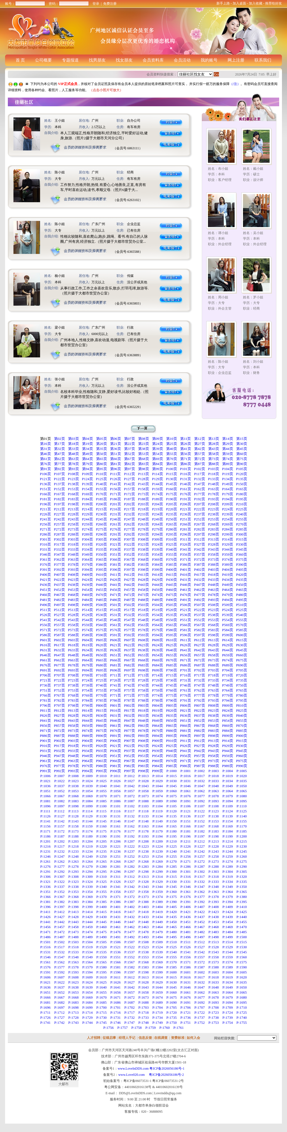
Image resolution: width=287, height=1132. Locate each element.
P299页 (227, 534)
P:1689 (157, 1002)
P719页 (227, 675)
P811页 (45, 710)
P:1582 (129, 967)
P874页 (87, 730)
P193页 (213, 499)
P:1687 (129, 1002)
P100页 (171, 469)
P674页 (227, 660)
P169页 (87, 494)
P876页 (115, 730)
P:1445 (101, 922)
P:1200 (242, 836)
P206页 (185, 504)
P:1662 (200, 992)
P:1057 (129, 791)
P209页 (227, 504)
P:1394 (228, 902)
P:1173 (73, 831)
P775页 (171, 695)
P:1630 (171, 982)
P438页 (73, 584)
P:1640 (101, 987)
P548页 (143, 620)
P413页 (143, 574)
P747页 (199, 685)
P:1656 (115, 992)
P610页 (171, 640)
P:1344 (157, 887)
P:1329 (157, 881)
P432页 (199, 579)
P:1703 (143, 1007)
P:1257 (200, 856)
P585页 (241, 630)
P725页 (101, 680)
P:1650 (242, 987)
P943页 (213, 751)
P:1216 (45, 846)
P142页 (129, 484)
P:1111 (45, 811)
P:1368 (73, 897)
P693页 (73, 670)
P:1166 (185, 826)
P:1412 (59, 912)
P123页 (73, 479)
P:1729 (87, 1017)
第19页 (87, 444)
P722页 (59, 680)
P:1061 (185, 791)
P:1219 (87, 846)
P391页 (45, 569)
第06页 (115, 439)
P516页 (115, 610)
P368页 (143, 559)
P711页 (115, 675)
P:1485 (242, 932)
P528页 (73, 615)
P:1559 (228, 957)
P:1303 (214, 871)
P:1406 (185, 907)
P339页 (157, 549)
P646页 (45, 655)
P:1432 (129, 917)
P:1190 (101, 836)
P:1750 (171, 1022)
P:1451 (185, 922)
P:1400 (101, 907)
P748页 (213, 685)
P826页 (45, 715)
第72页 (199, 459)
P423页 (73, 579)
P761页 (185, 690)
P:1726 (45, 1017)
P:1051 (45, 791)
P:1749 (157, 1022)
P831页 (115, 715)
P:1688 (143, 1002)
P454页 (87, 590)
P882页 (199, 730)
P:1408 (214, 907)
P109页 (87, 474)
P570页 (241, 625)
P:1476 (115, 932)
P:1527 (200, 947)
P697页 (129, 670)
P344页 (227, 549)
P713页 (143, 675)
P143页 (143, 484)
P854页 (227, 720)
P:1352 (59, 892)
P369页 (157, 559)
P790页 (171, 700)
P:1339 (87, 887)
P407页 (59, 574)
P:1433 (143, 917)
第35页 (101, 449)
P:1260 (242, 856)
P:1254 (157, 856)
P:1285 (171, 866)
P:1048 (214, 786)
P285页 (241, 529)
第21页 (115, 444)
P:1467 (200, 927)
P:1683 (73, 1002)
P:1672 (129, 997)
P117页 (199, 474)
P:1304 (228, 871)
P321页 (115, 544)
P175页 (171, 494)
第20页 (101, 444)
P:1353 (73, 892)
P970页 (171, 761)
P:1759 (150, 1027)
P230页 (101, 514)
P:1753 (214, 1022)
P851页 (185, 720)
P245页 (101, 519)
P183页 (73, 499)
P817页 (129, 710)
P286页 (45, 534)
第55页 (171, 454)
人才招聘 (93, 1038)
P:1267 (129, 861)
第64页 (87, 459)
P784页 (87, 700)
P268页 (213, 524)
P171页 (115, 494)
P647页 (59, 655)
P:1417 (129, 912)
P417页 (199, 574)
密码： (69, 4)
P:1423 (214, 912)
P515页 (101, 610)
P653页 (143, 655)
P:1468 (214, 927)
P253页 (213, 519)
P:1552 (129, 957)
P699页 (157, 670)
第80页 (101, 464)
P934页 (87, 751)
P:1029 (157, 781)
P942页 (199, 751)
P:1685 (101, 1002)
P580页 (171, 630)
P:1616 (185, 977)
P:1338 (73, 887)
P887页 (59, 736)
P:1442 (59, 922)
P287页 (59, 534)
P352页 (129, 554)
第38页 (143, 449)
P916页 (45, 746)
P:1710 (242, 1007)
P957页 (199, 756)
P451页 (45, 590)
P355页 (171, 554)
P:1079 (228, 796)
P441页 (115, 584)
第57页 (199, 454)
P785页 (101, 700)
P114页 (157, 474)
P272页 (59, 529)
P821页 (185, 710)
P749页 (227, 685)
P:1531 (45, 952)
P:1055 (101, 791)
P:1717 (129, 1012)
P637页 (129, 650)
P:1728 (73, 1017)
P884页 (227, 730)
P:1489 (87, 937)
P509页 (227, 605)
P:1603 (214, 972)
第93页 (73, 469)
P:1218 (73, 846)
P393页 (73, 569)
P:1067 (59, 796)
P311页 (185, 539)
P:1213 (214, 841)
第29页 (227, 444)
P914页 (227, 741)
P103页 (213, 469)
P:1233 (73, 851)
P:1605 (242, 972)
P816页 (115, 710)
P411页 (115, 574)
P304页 (87, 539)
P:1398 (73, 907)
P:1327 (129, 881)
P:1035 (242, 781)
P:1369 (87, 897)
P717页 (199, 675)
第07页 (129, 439)
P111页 (115, 474)
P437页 (59, 584)
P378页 (73, 564)
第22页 (129, 444)
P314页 (227, 539)
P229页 (87, 514)
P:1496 (185, 937)
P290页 (101, 534)
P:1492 (129, 937)
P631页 (45, 650)
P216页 (115, 509)
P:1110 (242, 806)
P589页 (87, 635)
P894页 (157, 736)
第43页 (213, 449)
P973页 (213, 761)
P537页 (199, 615)
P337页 (129, 549)
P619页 (87, 645)
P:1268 (143, 861)
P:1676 (185, 997)
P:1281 (115, 866)
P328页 (213, 544)
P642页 (199, 650)
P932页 (59, 751)
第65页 (101, 459)
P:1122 (200, 811)
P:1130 (101, 816)
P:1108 (214, 806)
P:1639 (87, 987)
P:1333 (214, 881)
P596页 (185, 635)
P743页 (143, 685)
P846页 (115, 720)
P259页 (87, 524)
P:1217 (59, 846)
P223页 (213, 509)
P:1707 (200, 1007)
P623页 (143, 645)
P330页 (241, 544)
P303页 (73, 539)
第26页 (185, 444)
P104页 (227, 469)
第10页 (171, 439)
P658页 (213, 655)
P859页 (87, 725)
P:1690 (171, 1002)
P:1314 (157, 876)
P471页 (115, 595)
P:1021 (45, 781)
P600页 (241, 635)
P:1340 (101, 887)
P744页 (157, 685)
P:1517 (59, 947)
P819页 (157, 710)
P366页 (115, 559)
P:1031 (185, 781)
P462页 (199, 590)
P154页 (87, 489)
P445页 (171, 584)
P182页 (59, 499)
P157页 (129, 489)
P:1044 (157, 786)
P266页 (185, 524)
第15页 (241, 439)
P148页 (213, 484)
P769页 (87, 695)
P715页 (171, 675)
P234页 (157, 514)
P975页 (241, 761)
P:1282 (129, 866)
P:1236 (115, 851)
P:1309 (87, 876)
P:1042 (129, 786)
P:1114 (87, 811)
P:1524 (157, 947)
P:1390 (171, 902)
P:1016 (185, 776)
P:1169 (228, 826)
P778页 (213, 695)
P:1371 (115, 897)
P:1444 (87, 922)
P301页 (45, 539)
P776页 (185, 695)
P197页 (59, 504)
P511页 (45, 610)
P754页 (87, 690)
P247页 (129, 519)
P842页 (59, 720)
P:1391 (185, 902)
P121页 (45, 479)
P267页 (199, 524)
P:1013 (143, 776)
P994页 (87, 771)
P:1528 (214, 947)
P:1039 (87, 786)
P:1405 (171, 907)
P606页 (115, 640)
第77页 (59, 464)
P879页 (157, 730)
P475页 (171, 595)
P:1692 (200, 1002)
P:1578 (73, 967)
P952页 (129, 756)
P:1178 (143, 831)
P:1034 (228, 781)
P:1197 (200, 836)
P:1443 (73, 922)
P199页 (87, 504)
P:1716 (115, 1012)
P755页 (101, 690)
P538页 (213, 615)
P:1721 (185, 1012)
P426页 (115, 579)
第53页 (143, 454)
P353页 (143, 554)
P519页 (157, 610)
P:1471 (45, 932)
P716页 (185, 675)
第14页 (227, 439)
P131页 (185, 479)
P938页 (143, 751)
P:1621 (45, 982)
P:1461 (115, 927)
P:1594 (87, 972)
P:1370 (101, 897)
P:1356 (115, 892)
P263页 (143, 524)
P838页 (213, 715)
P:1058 (143, 791)
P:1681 (45, 1002)
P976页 (45, 766)
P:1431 (115, 917)
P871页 (45, 730)
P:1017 (200, 776)
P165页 (241, 489)
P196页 (45, 504)
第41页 (185, 449)
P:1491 (115, 937)
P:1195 (171, 836)
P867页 (199, 725)
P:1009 (87, 776)
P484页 (87, 600)
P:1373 (143, 897)
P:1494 (157, 937)
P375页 (241, 559)
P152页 (59, 489)
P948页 (73, 756)
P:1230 (242, 846)
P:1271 (185, 861)
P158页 (143, 489)
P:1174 (87, 831)
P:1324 (87, 881)
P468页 (73, 595)
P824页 (227, 710)
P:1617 (200, 977)
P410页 (101, 574)
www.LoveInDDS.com (133, 1068)
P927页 (199, 746)
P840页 (241, 715)
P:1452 (200, 922)
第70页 (171, 459)
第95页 (101, 469)
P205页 (171, 504)
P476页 (185, 595)
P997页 (129, 771)
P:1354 (87, 892)
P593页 (143, 635)
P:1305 (242, 871)
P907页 (129, 741)
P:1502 (59, 942)
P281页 (185, 529)
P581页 (185, 630)
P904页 (87, 741)
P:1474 (87, 932)
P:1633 (214, 982)
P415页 (171, 574)
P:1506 (115, 942)
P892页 (129, 736)
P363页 (73, 559)
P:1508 (143, 942)
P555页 (241, 620)
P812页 (59, 710)
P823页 (213, 710)
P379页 (87, 564)
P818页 (143, 710)
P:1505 (101, 942)
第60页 (241, 454)
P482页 (59, 600)
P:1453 (214, 922)
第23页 (143, 444)
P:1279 (87, 866)
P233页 (143, 514)
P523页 (213, 610)
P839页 (227, 715)
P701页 (185, 670)
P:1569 (157, 962)
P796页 (45, 705)
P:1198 (214, 836)
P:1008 (73, 776)
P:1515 (242, 942)
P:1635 (242, 982)
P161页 (185, 489)
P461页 (185, 590)
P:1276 (45, 866)
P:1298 (143, 871)
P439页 (87, 584)
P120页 (241, 474)
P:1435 (171, 917)
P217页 (129, 509)
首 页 (20, 60)
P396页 (115, 569)
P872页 (59, 730)
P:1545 (242, 952)
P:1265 (101, 861)
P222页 (199, 509)
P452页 (59, 590)
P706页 (45, 675)
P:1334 (228, 881)
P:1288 (214, 866)
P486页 (115, 600)
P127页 (129, 479)
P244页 (87, 519)
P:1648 (214, 987)
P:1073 (143, 796)
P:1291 (45, 871)
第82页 (129, 464)
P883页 (213, 730)
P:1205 (101, 841)
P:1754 (228, 1022)
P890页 (101, 736)
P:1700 (101, 1007)
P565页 (171, 625)
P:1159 (87, 826)
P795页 (241, 700)
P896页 (185, 736)
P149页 (227, 484)
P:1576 (45, 967)
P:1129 (87, 816)
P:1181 (185, 831)
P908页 (143, 741)
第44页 (227, 449)
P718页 (213, 675)
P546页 (115, 620)
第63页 (73, 459)
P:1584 (157, 967)
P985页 (171, 766)
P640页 (171, 650)
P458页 (143, 590)
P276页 (115, 529)
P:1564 (87, 962)
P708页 (73, 675)
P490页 (171, 600)
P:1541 (185, 952)
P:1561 (45, 962)
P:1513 (214, 942)
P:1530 (242, 947)
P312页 (199, 539)
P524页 (227, 610)
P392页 (59, 569)
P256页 (45, 524)
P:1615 (171, 977)
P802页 (129, 705)
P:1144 (87, 821)
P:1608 (73, 977)
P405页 (241, 569)
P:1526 (185, 947)
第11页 (185, 439)
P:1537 (129, 952)
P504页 (157, 605)
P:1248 (73, 856)
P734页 (227, 680)
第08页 (143, 439)
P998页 (143, 771)
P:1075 (171, 796)
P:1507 (129, 942)
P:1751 (185, 1022)
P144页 (157, 484)
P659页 (227, 655)
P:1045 (171, 786)
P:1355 (101, 892)
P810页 (241, 705)
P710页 (101, 675)
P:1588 (214, 967)
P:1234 (87, 851)
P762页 (199, 690)
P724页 (87, 680)
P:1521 (115, 947)
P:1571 (185, 962)
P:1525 (171, 947)
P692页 (59, 670)
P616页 (45, 645)
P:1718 (143, 1012)
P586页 (45, 635)
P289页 (87, 534)
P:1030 (171, 781)
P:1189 (87, 836)
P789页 (157, 700)
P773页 (143, 695)
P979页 (87, 766)
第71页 (185, 459)
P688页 (213, 665)
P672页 (199, 660)
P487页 (129, 600)
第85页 (171, 464)
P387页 (199, 564)
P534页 (157, 615)
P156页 (115, 489)
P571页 (45, 630)
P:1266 (115, 861)
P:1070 (101, 796)
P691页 (45, 670)
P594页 (157, 635)
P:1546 (45, 957)
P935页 (101, 751)
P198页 (73, 504)
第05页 (101, 439)
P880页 (171, 730)
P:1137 (200, 816)
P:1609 (87, 977)
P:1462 (129, 927)
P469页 (87, 595)
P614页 (227, 640)
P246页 (115, 519)
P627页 (199, 645)
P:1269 (157, 861)
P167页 (59, 494)
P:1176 (115, 831)
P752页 (59, 690)
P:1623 (73, 982)
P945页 (241, 751)
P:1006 (45, 776)
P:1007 (59, 776)
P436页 (45, 584)
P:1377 (200, 897)
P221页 (185, 509)
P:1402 (129, 907)
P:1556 (185, 957)
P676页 (45, 665)
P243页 (73, 519)
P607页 (129, 640)
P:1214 (228, 841)
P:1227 (200, 846)
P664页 (87, 660)
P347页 (59, 554)
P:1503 (73, 942)
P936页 (115, 751)
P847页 (129, 720)
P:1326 (115, 881)
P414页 (157, 574)
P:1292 (59, 871)
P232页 (129, 514)
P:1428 (73, 917)
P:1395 (242, 902)
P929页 (227, 746)
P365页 (101, 559)
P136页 (45, 484)
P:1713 (73, 1012)
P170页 (101, 494)
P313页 (213, 539)
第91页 (45, 469)
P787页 (129, 700)
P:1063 (214, 791)
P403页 (213, 569)
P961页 (45, 761)
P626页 (185, 645)
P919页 (87, 746)
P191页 (185, 499)
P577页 (129, 630)
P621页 (115, 645)
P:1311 (115, 876)
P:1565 (101, 962)
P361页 (45, 559)
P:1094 (228, 801)
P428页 (143, 579)
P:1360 (171, 892)
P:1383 (73, 902)
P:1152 (200, 821)
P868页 (213, 725)
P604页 (87, 640)
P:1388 (143, 902)
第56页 (185, 454)
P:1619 (228, 977)
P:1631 (185, 982)
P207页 (199, 504)
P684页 (157, 665)
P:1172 (59, 831)
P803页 (143, 705)
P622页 (129, 645)
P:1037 (59, 786)
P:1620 (242, 977)
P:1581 (115, 967)
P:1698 (73, 1007)
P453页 (73, 590)
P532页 (129, 615)
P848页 (143, 720)
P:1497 (200, 937)
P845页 (101, 720)
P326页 (185, 544)
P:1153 (214, 821)
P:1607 (59, 977)
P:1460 (101, 927)
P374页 (227, 559)
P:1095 (242, 801)
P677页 (59, 665)
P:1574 (228, 962)
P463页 (213, 590)
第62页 (59, 459)
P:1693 (214, 1002)
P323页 (143, 544)
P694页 (87, 670)
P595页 (171, 635)
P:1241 (185, 851)
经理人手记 (127, 1038)
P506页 (185, 605)
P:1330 (171, 881)
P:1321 (45, 881)
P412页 (129, 574)
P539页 (227, 615)
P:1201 (45, 841)
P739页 (87, 685)
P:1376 (185, 897)
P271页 (45, 529)
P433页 (213, 579)
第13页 (213, 439)
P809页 (227, 705)
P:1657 (129, 992)
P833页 (143, 715)
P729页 (157, 680)
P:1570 (171, 962)
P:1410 (242, 907)
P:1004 (228, 771)
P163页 (213, 489)
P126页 (115, 479)
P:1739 (228, 1017)
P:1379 (228, 897)
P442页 (129, 584)
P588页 (73, 635)
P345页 (241, 549)
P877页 (129, 730)
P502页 (129, 605)
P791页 (185, 700)
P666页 (115, 660)
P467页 (59, 595)
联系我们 (262, 60)
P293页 (143, 534)
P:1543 (214, 952)
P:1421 (185, 912)
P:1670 (101, 997)
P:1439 (228, 917)
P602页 (59, 640)
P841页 (45, 720)
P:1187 (59, 836)
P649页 (87, 655)
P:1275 (242, 861)
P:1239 (157, 851)
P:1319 (228, 876)
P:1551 (115, 957)
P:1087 (129, 801)
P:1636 (45, 987)
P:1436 (185, 917)
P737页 (59, 685)
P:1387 (129, 902)
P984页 (157, 766)
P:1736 (185, 1017)
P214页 (87, 509)
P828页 (73, 715)
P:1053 (73, 791)
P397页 (129, 569)
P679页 (87, 665)
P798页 (73, 705)
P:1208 (143, 841)
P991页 (45, 771)
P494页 (227, 600)
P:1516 (45, 947)
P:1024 (87, 781)
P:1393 (214, 902)
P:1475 (101, 932)
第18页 (73, 444)
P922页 (129, 746)
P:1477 (129, 932)
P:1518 (73, 947)
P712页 (129, 675)
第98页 (143, 469)
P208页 (213, 504)
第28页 (213, 444)
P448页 (213, 584)
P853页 (213, 720)
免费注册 (110, 4)
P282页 (199, 529)
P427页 (129, 579)
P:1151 (185, 821)
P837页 (199, 715)
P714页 (157, 675)
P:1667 (59, 997)
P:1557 (200, 957)
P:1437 (200, 917)
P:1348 (214, 887)
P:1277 (59, 866)
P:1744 (87, 1022)
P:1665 (242, 992)
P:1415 (101, 912)
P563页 (143, 625)
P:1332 (200, 881)
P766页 (45, 695)
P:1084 (87, 801)
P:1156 (45, 826)
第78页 (73, 464)
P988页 (213, 766)
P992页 (59, 771)
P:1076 (185, 796)
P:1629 (157, 982)
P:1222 (129, 846)
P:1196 (185, 836)
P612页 (199, 640)
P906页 (115, 741)
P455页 (101, 590)
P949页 (87, 756)
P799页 (87, 705)
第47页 (59, 454)
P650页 (101, 655)
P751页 (45, 690)
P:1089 (157, 801)
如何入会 (193, 1038)
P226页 (45, 514)
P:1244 (228, 851)
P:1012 (129, 776)
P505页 (171, 605)
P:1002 (200, 771)
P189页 (157, 499)
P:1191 (115, 836)
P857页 (59, 725)
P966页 (115, 761)
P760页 (171, 690)
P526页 (45, 615)
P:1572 (200, 962)
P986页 (185, 766)
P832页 (129, 715)
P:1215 (242, 841)
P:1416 (115, 912)
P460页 (171, 590)
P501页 (115, 605)
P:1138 (214, 816)
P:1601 (185, 972)
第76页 (45, 464)
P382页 (129, 564)
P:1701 (115, 1007)
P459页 (157, 590)
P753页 (73, 690)
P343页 (213, 549)
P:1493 (143, 937)
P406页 (45, 574)
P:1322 (59, 881)
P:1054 (87, 791)
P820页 (171, 710)
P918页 (73, 746)
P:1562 (59, 962)
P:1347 (200, 887)
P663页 (73, 660)
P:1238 (143, 851)
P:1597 (129, 972)
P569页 (227, 625)
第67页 (129, 459)
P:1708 (214, 1007)
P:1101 (115, 806)
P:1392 (200, 902)
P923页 (143, 746)
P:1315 (171, 876)
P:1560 (242, 957)
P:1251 (115, 856)
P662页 (59, 660)
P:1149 (157, 821)
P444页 (157, 584)
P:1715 (101, 1012)
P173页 (143, 494)
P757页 (129, 690)
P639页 (157, 650)
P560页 (101, 625)
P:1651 (45, 992)
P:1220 (101, 846)
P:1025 (101, 781)
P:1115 (101, 811)
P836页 (185, 715)
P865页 (171, 725)
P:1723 (214, 1012)
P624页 (157, 645)
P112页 (129, 474)
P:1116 (115, 811)
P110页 (101, 474)
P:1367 (59, 897)
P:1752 (200, 1022)
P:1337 (59, 887)
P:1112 (59, 811)
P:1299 (157, 871)
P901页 (45, 741)
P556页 (45, 625)
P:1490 (101, 937)
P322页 (129, 544)
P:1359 (157, 892)
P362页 (59, 559)
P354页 (157, 554)
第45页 (241, 449)
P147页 (199, 484)
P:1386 (115, 902)
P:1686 (115, 1002)
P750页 (241, 685)
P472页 (129, 595)
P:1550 (101, 957)
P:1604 (228, 972)
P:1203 (73, 841)
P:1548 (73, 957)
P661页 (45, 660)
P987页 (199, 766)
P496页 (45, 605)
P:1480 (171, 932)
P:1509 (157, 942)
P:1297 (129, 871)
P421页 (45, 579)
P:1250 (101, 856)
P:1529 (228, 947)
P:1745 (101, 1022)
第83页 (143, 464)
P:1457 (59, 927)
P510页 (241, 605)
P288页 (73, 534)
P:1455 (242, 922)
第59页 (227, 454)
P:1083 (73, 801)
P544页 (87, 620)
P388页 (213, 564)
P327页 (199, 544)
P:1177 (129, 831)
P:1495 (171, 937)
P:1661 (185, 992)
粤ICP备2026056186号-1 (166, 1068)
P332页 (59, 549)
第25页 (171, 444)
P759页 (157, 690)
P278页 (143, 529)
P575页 (101, 630)
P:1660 (171, 992)
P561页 (115, 625)
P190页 (171, 499)
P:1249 (87, 856)
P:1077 (200, 796)
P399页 (157, 569)
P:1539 (157, 952)
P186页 (115, 499)
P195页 (241, 499)
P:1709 (228, 1007)
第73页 (213, 459)
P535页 (171, 615)
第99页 (157, 469)
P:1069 (87, 796)
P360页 (241, 554)
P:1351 (45, 892)
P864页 (157, 725)
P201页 (115, 504)
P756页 (115, 690)
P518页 (143, 610)
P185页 (101, 499)
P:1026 (115, 781)
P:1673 (143, 997)
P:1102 (129, 806)
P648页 (73, 655)
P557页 (59, 625)
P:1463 (143, 927)
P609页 (157, 640)
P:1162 (129, 826)
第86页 (185, 464)
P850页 (171, 720)
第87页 (199, 464)
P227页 (59, 514)
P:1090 (171, 801)
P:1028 (143, 781)
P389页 (227, 564)
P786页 (115, 700)
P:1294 (87, 871)
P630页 (241, 645)
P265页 (171, 524)
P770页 (101, 695)
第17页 (59, 444)
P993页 (73, 771)
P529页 (87, 615)
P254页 (227, 519)
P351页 (115, 554)
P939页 (157, 751)
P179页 (227, 494)
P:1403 (143, 907)
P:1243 (214, 851)
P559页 (87, 625)
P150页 (241, 484)
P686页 (185, 665)
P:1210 (171, 841)
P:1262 (59, 861)
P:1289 (228, 866)
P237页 (199, 514)
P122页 (59, 479)
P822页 (199, 710)
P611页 (185, 640)
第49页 (87, 454)
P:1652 (59, 992)
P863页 (143, 725)
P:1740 (242, 1017)
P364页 (87, 559)
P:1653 (73, 992)
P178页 (213, 494)
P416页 (185, 574)
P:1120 (171, 811)
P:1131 (115, 816)
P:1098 (73, 806)
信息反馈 (145, 1038)
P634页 (87, 650)
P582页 (199, 630)
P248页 (143, 519)
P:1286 (185, 866)
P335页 (101, 549)
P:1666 (45, 997)
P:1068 (73, 796)
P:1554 (157, 957)
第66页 (115, 459)
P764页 (227, 690)
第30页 (241, 444)
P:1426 (45, 917)
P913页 (213, 741)
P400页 (171, 569)
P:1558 (214, 957)
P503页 (143, 605)
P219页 (157, 509)
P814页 (87, 710)
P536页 (185, 615)
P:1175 (101, 831)
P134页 (227, 479)
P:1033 (214, 781)
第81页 (115, 464)
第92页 (59, 469)
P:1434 (157, 917)
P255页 (241, 519)
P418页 (213, 574)
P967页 (129, 761)
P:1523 (143, 947)
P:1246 (45, 856)
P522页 (199, 610)
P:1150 (171, 821)
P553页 (213, 620)
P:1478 (143, 932)
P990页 (241, 766)
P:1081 (45, 801)
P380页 (101, 564)
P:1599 (157, 972)
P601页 (45, 640)
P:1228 (214, 846)
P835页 (171, 715)
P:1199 (228, 836)
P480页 (241, 595)
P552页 (199, 620)
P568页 (213, 625)
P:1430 (101, 917)
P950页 (101, 756)
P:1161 (115, 826)
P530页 (101, 615)
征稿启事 (109, 1038)
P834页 (157, 715)
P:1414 (87, 912)
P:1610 (101, 977)
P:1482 (200, 932)
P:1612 (129, 977)
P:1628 (143, 982)
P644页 (227, 650)
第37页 (129, 449)
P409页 (87, 574)
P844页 (87, 720)
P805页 (171, 705)
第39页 (157, 449)
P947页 (59, 756)
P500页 (101, 605)
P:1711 (45, 1012)
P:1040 (101, 786)
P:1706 (185, 1007)
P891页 (115, 736)
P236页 (185, 514)
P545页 (101, 620)
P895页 (171, 736)
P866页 (185, 725)
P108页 (73, 474)
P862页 (129, 725)
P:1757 (122, 1027)
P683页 (143, 665)
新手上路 (223, 3)
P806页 (185, 705)
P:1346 (185, 887)
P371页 (185, 559)
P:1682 (59, 1002)
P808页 (213, 705)
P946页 (45, 756)
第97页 (129, 469)
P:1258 (214, 856)
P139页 (87, 484)
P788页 (143, 700)
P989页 (227, 766)
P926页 (185, 746)
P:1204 (87, 841)
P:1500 (242, 937)
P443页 (143, 584)
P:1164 (157, 826)
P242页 (59, 519)
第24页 (157, 444)
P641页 (185, 650)
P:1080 (242, 796)
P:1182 (200, 831)
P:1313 (143, 876)
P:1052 (59, 791)
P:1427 (59, 917)
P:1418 (143, 912)
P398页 (143, 569)
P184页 (87, 499)
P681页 (115, 665)
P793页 (213, 700)
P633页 (73, 650)
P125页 (101, 479)
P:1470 (242, 927)
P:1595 (101, 972)
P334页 (87, 549)
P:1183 (214, 831)
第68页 (143, 459)
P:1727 (59, 1017)
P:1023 (73, 781)
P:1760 (164, 1027)
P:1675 (171, 997)
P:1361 (185, 892)
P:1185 (242, 831)
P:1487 (59, 937)
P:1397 (59, 907)
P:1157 (59, 826)
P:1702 (129, 1007)
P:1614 (157, 977)
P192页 (199, 499)
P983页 (143, 766)
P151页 (45, 489)
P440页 (101, 584)
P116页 (185, 474)
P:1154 (228, 821)
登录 (95, 4)
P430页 (171, 579)
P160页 (171, 489)
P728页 (143, 680)
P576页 (115, 630)
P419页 (227, 574)
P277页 (129, 529)
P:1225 (171, 846)
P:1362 (200, 892)
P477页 (199, 595)
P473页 (143, 595)
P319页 (87, 544)
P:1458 (73, 927)
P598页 (213, 635)
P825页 (241, 710)
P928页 (213, 746)
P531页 (115, 615)
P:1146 (115, 821)
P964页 (87, 761)
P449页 (227, 584)
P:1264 (87, 861)
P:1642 (129, 987)
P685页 (171, 665)
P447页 (199, 584)
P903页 (73, 741)
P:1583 (143, 967)
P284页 (227, 529)
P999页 (157, 771)
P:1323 (73, 881)
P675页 (241, 660)
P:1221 (115, 846)
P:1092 (200, 801)
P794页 (227, 700)
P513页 (73, 610)
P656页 (185, 655)
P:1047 (200, 786)
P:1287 (200, 866)
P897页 (199, 736)
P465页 (241, 590)
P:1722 (200, 1012)
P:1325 (101, 881)
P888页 (73, 736)
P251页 (185, 519)
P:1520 (101, 947)
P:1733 (143, 1017)
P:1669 (87, 997)
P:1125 (242, 811)
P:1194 (157, 836)
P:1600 (171, 972)
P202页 (129, 504)
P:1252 (129, 856)
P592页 (129, 635)
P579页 (157, 630)
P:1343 (143, 887)
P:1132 (129, 816)
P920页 (101, 746)
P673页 (213, 660)
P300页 (241, 534)
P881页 (185, 730)
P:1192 (129, 836)
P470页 (101, 595)
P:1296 (115, 871)
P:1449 (157, 922)
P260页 (101, 524)
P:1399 (87, 907)
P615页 (241, 640)
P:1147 (129, 821)
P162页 (199, 489)
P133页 (213, 479)
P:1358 (143, 892)
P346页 (45, 554)
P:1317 (200, 876)
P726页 (115, 680)
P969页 (157, 761)
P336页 (115, 549)
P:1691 (185, 1002)
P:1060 (171, 791)
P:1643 (143, 987)
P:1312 (129, 876)
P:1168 (214, 826)
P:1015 (171, 776)
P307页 (129, 539)
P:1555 (171, 957)
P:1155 (242, 821)
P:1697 (59, 1007)
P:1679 (228, 997)
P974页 (227, 761)
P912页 (199, 741)
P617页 (59, 645)
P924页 (157, 746)
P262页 (129, 524)
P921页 (115, 746)
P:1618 (214, 977)
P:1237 (129, 851)
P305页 (101, 539)
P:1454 (228, 922)
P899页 (227, 736)
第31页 (45, 449)
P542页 (59, 620)
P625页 (171, 645)
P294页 (157, 534)
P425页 (101, 579)
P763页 (213, 690)
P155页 (101, 489)
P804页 (157, 705)
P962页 (59, 761)
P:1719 (157, 1012)
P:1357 (129, 892)
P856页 (45, 725)
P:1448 (143, 922)
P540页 (241, 615)
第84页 (157, 464)
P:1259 (228, 856)
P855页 (241, 720)
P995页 (101, 771)
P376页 (45, 564)
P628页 (213, 645)
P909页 (157, 741)
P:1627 (129, 982)
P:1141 (45, 821)
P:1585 (171, 967)
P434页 (227, 579)
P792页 (199, 700)
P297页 (199, 534)
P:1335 (242, 881)
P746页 (185, 685)
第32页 (59, 449)
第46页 (45, 454)
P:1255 (171, 856)
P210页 (241, 504)
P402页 (199, 569)
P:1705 (171, 1007)
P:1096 (45, 806)
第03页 (73, 439)
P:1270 (171, 861)
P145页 (171, 484)
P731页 (185, 680)
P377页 (59, 564)
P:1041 (115, 786)
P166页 (45, 494)
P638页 (143, 650)
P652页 (129, 655)
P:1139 (228, 816)
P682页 (129, 665)
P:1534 (87, 952)
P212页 (59, 509)
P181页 (45, 499)
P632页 (59, 650)
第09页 (157, 439)
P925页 (171, 746)
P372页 (199, 559)
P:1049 (228, 786)
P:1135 (171, 816)
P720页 (241, 675)
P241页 (45, 519)
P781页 (45, 700)
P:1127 (59, 816)
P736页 (45, 685)
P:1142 (59, 821)
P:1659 (157, 992)
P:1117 (129, 811)
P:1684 (87, 1002)
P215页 (101, 509)
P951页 (115, 756)
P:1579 (87, 967)
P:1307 (59, 876)
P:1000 (171, 771)
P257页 (59, 524)
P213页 (73, 509)
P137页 (59, 484)
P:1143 (73, 821)
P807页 (199, 705)
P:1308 (73, 876)
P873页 (73, 730)
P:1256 (185, 856)
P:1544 (228, 952)
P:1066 (45, 796)
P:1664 (228, 992)
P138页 (73, 484)
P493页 (213, 600)
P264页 (157, 524)
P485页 (101, 600)
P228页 (73, 514)
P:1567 (129, 962)
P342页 (199, 549)
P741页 (115, 685)
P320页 (101, 544)
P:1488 (73, 937)
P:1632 (200, 982)
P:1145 (101, 821)
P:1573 (214, 962)
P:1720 (171, 1012)
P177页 (199, 494)
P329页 (227, 544)
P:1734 (157, 1017)
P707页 (59, 675)
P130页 (171, 479)
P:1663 (214, 992)
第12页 (199, 439)
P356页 (185, 554)
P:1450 (171, 922)
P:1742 (59, 1022)
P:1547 (59, 957)
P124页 (87, 479)
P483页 (73, 600)
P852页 (199, 720)
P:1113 (73, 811)
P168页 (73, 494)
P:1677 (200, 997)
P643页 (213, 650)
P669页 (157, 660)
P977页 (59, 766)
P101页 (185, 469)
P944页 (227, 751)
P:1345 (171, 887)
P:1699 (87, 1007)
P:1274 (228, 861)
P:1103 (143, 806)
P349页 (87, 554)
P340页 (171, 549)
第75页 (241, 459)
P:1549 (87, 957)
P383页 (143, 564)
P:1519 (87, 947)
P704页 (227, 670)
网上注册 (236, 60)
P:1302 (200, 871)
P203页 (143, 504)
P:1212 (200, 841)
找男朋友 (97, 60)
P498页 (73, 605)
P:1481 (185, 932)
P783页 (73, 700)
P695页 (101, 670)
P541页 (45, 620)
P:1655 (101, 992)
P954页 (157, 756)
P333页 (73, 549)
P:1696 (45, 1007)
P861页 (115, 725)
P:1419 (157, 912)
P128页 (143, 479)
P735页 (241, 680)
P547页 (129, 620)
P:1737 (200, 1017)
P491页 (185, 600)
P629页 (227, 645)
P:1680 (242, 997)
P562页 (129, 625)
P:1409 (228, 907)
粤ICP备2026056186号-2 (166, 1075)
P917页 (59, 746)
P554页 (227, 620)
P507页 (199, 605)
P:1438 (214, 917)
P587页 (59, 635)
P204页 (157, 504)
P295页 (171, 534)
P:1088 (143, 801)
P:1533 (73, 952)
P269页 (227, 524)
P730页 (171, 680)
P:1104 (157, 806)
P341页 (185, 549)
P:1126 (45, 816)
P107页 (59, 474)
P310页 (171, 539)
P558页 (73, 625)
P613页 (213, 640)
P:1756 (108, 1027)
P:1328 (143, 881)
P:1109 (228, 806)
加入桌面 (239, 3)
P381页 (115, 564)
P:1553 (143, 957)
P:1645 (171, 987)
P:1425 (242, 912)
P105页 (241, 469)
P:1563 (73, 962)
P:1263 (73, 861)
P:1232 (59, 851)
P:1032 (200, 781)
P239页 (227, 514)
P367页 (129, 559)
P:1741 (45, 1022)
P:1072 (129, 796)
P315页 (241, 539)
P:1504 (87, 942)
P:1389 (157, 902)
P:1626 (115, 982)
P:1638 (73, 987)
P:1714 (87, 1012)
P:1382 (59, 902)
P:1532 (59, 952)
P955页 (171, 756)
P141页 (115, 484)
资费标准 (177, 1038)
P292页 (129, 534)
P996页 (115, 771)
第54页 (157, 454)
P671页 (185, 660)
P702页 (199, 670)
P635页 (101, 650)
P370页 (171, 559)
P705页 (241, 670)
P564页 (157, 625)
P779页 (227, 695)
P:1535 (101, 952)
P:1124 (228, 811)
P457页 (129, 590)
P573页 (73, 630)
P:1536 (115, 952)
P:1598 (143, 972)
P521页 (185, 610)
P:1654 (87, 992)
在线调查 (161, 1038)
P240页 (241, 514)
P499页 (87, 605)
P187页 (129, 499)
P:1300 (171, 871)
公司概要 (43, 60)
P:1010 (101, 776)
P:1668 (73, 997)
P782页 (59, 700)
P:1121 (185, 811)
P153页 (73, 489)
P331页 (45, 549)
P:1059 (157, 791)
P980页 (101, 766)
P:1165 (171, 826)
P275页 (101, 529)
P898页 (213, 736)
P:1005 (242, 771)
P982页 (129, 766)
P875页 (101, 730)
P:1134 (157, 816)
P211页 (45, 509)
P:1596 (115, 972)
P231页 (115, 514)
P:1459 (87, 927)
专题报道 (70, 60)
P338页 (143, 549)
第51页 (115, 454)
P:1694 (228, 1002)
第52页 (129, 454)
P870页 (241, 725)
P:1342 (129, 887)
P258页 (73, 524)
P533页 (143, 615)
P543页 (73, 620)
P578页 (143, 630)
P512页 (59, 610)
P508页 (213, 605)
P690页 (241, 665)
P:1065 (242, 791)
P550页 (171, 620)
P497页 (59, 605)
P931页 (45, 751)
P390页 (241, 564)
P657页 (199, 655)
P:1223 (143, 846)
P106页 (45, 474)
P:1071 (115, 796)
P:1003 (214, 771)
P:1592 (59, 972)
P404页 (227, 569)
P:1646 (185, 987)
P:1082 (59, 801)
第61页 (45, 459)
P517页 (129, 610)
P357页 (199, 554)
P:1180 (171, 831)
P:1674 (157, 997)
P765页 (241, 690)
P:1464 (157, 927)
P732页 (199, 680)
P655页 (171, 655)
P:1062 (200, 791)
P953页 (143, 756)
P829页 (87, 715)
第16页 (45, 444)
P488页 (143, 600)
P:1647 (200, 987)
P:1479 (157, 932)
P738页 (73, 685)
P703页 (213, 670)
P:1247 (59, 856)
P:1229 (228, 846)
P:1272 (200, 861)
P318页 (73, 544)
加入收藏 (255, 3)
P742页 (129, 685)
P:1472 (59, 932)
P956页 (185, 756)
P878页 (143, 730)
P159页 (157, 489)
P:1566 (115, 962)
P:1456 (45, 927)
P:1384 (87, 902)
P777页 (199, 695)
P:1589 (228, 967)
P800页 (101, 705)
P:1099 (87, 806)
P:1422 (200, 912)
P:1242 (200, 851)
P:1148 (143, 821)
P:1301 (185, 871)
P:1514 (228, 942)
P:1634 (228, 982)
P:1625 (101, 982)
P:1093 (214, 801)
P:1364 (228, 892)
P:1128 (73, 816)
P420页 (241, 574)
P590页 (101, 635)
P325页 (171, 544)
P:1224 (157, 846)
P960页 (241, 756)
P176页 (185, 494)
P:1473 (73, 932)
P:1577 (59, 967)
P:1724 (228, 1012)
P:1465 (171, 927)
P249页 (157, 519)
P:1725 (242, 1012)
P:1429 (87, 917)
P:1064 (228, 791)
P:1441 (45, 922)
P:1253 (143, 856)
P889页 (87, 736)
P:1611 (115, 977)
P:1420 (171, 912)
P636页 (115, 650)
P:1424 (228, 912)
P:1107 (200, 806)
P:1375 (171, 897)
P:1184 (228, 831)
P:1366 (45, 897)
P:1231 (45, 851)
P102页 (199, 469)
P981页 (115, 766)
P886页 (45, 736)
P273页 (73, 529)
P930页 (241, 746)
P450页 (241, 584)
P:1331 (185, 881)
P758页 (143, 690)
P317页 (59, 544)
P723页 (73, 680)
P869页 (227, 725)
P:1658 (143, 992)
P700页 (171, 670)
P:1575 (242, 962)
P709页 (87, 675)
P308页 (143, 539)
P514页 (87, 610)
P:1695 (242, 1002)
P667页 (129, 660)
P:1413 (73, 912)
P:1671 (115, 997)
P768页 (73, 695)
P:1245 (242, 851)
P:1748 (143, 1022)
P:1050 (242, 786)
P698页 (143, 670)
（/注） (235, 84)
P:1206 (115, 841)
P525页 (241, 610)
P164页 (227, 489)
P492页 (199, 600)
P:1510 (171, 942)
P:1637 (59, 987)
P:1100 (101, 806)
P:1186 (45, 836)
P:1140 (242, 816)
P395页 (101, 569)
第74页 (227, 459)
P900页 (241, 736)
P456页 (115, 590)
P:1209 (157, 841)
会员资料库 (153, 60)
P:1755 (242, 1022)
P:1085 (101, 801)
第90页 (241, 464)
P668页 (143, 660)
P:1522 (129, 947)
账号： (25, 4)
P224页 (227, 509)
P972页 (199, 761)
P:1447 (129, 922)
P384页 (157, 564)
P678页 (73, 665)
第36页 (115, 449)
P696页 (115, 670)
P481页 (45, 600)
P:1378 (214, 897)
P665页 (101, 660)
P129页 (157, 479)
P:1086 (115, 801)
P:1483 (214, 932)
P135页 (241, 479)
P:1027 (129, 781)
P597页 (199, 635)
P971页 (185, 761)
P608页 (143, 640)
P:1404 (157, 907)
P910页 (171, 741)
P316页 (45, 544)
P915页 (241, 741)
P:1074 (157, 796)
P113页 (143, 474)
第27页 (199, 444)
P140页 (101, 484)
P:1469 (228, 927)
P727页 (129, 680)
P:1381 (45, 902)
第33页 (73, 449)
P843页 (73, 720)
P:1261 (45, 861)
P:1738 (214, 1017)
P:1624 (87, 982)
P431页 (185, 579)
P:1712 (59, 1012)
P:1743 (73, 1022)
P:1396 (45, 907)
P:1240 (171, 851)
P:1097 (59, 806)
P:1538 (143, 952)
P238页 (213, 514)
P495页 (241, 600)
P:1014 (157, 776)
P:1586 (185, 967)
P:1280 (101, 866)
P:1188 (73, 836)
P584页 (227, 630)
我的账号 (209, 60)
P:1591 (45, 972)
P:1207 (129, 841)
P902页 (59, 741)
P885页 (241, 730)
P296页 (185, 534)
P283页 (213, 529)
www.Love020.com (133, 1075)
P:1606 (45, 977)
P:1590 (242, 967)
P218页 (143, 509)
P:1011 (115, 776)
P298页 (213, 534)
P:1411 (45, 912)
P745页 (171, 685)
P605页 (101, 640)
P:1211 (185, 841)
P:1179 (157, 831)
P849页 (157, 720)
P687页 (199, 665)
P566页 (185, 625)
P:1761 (178, 1027)
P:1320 (242, 876)
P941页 (185, 751)
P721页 (45, 680)
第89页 (227, 464)
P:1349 (228, 887)
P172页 (129, 494)
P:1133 (143, 816)
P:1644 (157, 987)
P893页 (143, 736)
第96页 (115, 469)
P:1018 (214, 776)
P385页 (171, 564)
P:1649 (228, 987)
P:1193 (143, 836)
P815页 (101, 710)
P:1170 (242, 826)
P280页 (171, 529)
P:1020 (242, 776)
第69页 (157, 459)
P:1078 (214, 796)
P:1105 (171, 806)
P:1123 (214, 811)
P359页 (227, 554)
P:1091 (185, 801)
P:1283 (143, 866)
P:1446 (115, 922)
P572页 (59, 630)
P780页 (241, 695)
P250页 (171, 519)
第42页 (199, 449)
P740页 (101, 685)
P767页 (59, 695)
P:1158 (73, 826)
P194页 (227, 499)
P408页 (73, 574)
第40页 (171, 449)
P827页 (59, 715)
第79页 (87, 464)
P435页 (241, 579)
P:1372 (129, 897)
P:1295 (101, 871)
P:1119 (157, 811)
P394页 (87, 569)
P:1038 (73, 786)
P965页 (101, 761)
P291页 (115, 534)
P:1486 (45, 937)
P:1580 (101, 967)
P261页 (115, 524)
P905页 (101, 741)
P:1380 (242, 897)
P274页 (87, 529)
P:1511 (185, 942)
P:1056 (115, 791)
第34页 (87, 449)
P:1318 (214, 876)
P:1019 (228, 776)
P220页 (171, 509)
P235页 (171, 514)
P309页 (157, 539)
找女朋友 (124, 60)
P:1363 (214, 892)
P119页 (227, 474)
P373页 (213, 559)
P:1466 (185, 927)
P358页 (213, 554)
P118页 (213, 474)
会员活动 (182, 60)
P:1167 (200, 826)
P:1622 (59, 982)
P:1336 (45, 887)
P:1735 (171, 1017)
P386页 (185, 564)
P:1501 (45, 942)
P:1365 (242, 892)
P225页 (241, 509)
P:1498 (214, 937)
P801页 (115, 705)
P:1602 (200, 972)
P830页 (101, 715)
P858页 (73, 725)
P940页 (171, 751)
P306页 (115, 539)
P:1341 (115, 887)
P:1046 (185, 786)
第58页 (213, 454)
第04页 (87, 439)
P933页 (73, 751)
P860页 (101, 725)
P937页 (129, 751)
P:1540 (171, 952)
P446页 (185, 584)
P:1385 (101, 902)
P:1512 (200, 942)
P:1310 (101, 876)
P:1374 (157, 897)
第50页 (101, 454)
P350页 (101, 554)
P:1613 (143, 977)
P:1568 (143, 962)
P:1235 (101, 851)
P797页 (59, 705)
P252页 (199, 519)
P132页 (199, 479)
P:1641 (115, 987)
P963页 (73, 761)
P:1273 (214, 861)
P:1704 (157, 1007)
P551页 (185, 620)
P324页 (157, 544)
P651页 (115, 655)
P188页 (143, 499)
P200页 (101, 504)
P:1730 (101, 1017)
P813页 (73, 710)
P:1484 (228, 932)
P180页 (241, 494)
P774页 (157, 695)
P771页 (115, 695)
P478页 (213, 595)
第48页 (73, 454)
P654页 (157, 655)
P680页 (101, 665)
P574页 (87, 630)
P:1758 (136, 1027)
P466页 (45, 595)
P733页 (213, 680)
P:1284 (157, 866)
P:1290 (242, 866)
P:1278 (73, 866)
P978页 (73, 766)
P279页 (157, 529)
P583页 (213, 630)
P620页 (101, 645)
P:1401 (115, 907)
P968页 (143, 761)
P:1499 (228, 937)
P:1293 (73, 871)
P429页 (157, 579)
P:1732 (129, 1017)
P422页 (59, 579)
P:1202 (59, 841)
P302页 (59, 539)
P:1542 (200, 952)
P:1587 (200, 967)
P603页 (73, 640)
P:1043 (143, 786)
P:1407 (200, 907)
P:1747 (129, 1022)
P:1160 (101, 826)
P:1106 (185, 806)
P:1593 (73, 972)
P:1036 (45, 786)
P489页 (157, 600)
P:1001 (185, 771)
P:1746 (115, 1022)
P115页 (171, 474)
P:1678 (214, 997)
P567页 (199, 625)
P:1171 (45, 831)
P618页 (73, 645)
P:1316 (185, 876)
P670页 (171, 660)
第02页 (59, 439)
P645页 (241, 650)
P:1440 (242, 917)
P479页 (227, 595)
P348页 (73, 554)
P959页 (227, 756)
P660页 (241, 655)
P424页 (87, 579)
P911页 (185, 741)
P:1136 (185, 816)
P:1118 (143, 811)
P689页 (227, 665)
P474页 (157, 595)
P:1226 (185, 846)
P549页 (157, 620)
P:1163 (143, 826)
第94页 (87, 469)
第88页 (213, 464)
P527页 (59, 615)
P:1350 (242, 887)
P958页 (213, 756)
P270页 (241, 524)
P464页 (227, 590)
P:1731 (115, 1017)
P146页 (185, 484)
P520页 (171, 610)
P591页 (115, 635)
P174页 (157, 494)
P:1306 (45, 876)
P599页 (227, 635)
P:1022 (59, 781)
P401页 (185, 569)
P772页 (129, 695)
